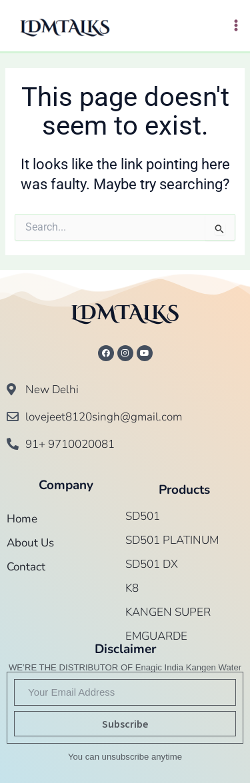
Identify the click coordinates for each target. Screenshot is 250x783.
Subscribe (125, 723)
